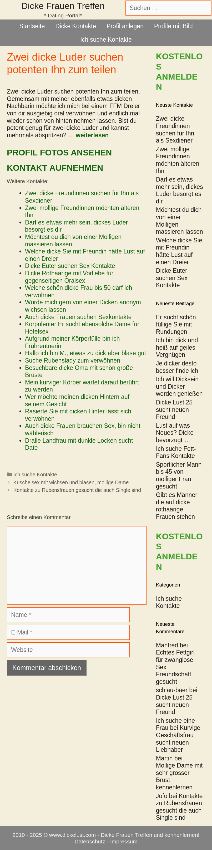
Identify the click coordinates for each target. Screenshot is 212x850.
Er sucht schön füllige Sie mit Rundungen (176, 324)
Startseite (32, 26)
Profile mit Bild (173, 26)
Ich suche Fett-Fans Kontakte (176, 452)
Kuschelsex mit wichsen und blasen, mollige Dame (71, 482)
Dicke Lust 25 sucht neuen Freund (174, 409)
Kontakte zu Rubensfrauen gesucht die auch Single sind (77, 490)
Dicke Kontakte (75, 26)
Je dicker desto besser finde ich (177, 367)
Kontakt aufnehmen (55, 168)
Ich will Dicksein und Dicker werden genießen (179, 386)
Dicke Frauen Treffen (63, 6)
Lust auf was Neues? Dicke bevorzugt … (175, 432)
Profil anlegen (125, 26)
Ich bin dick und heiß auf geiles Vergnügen (177, 347)
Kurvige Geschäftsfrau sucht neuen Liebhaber (178, 738)
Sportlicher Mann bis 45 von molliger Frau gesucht (179, 475)
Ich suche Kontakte (106, 39)
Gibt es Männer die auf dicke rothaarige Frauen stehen (176, 505)
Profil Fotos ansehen (59, 152)
